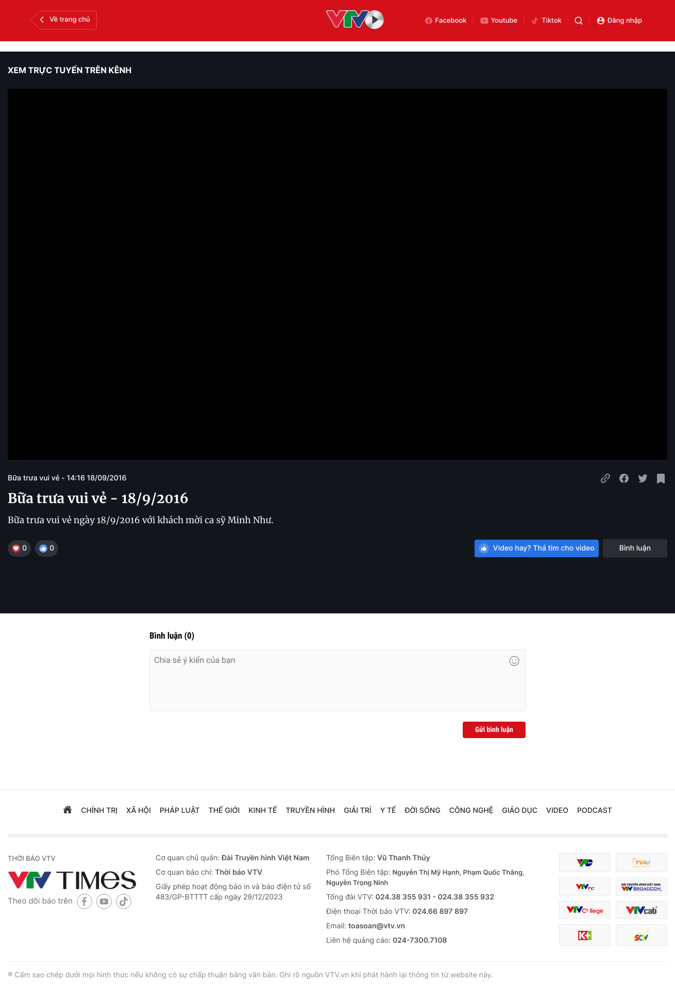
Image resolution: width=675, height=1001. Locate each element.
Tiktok (546, 20)
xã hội (138, 810)
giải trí (357, 810)
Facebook (445, 20)
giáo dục (519, 810)
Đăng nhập (619, 20)
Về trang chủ (63, 19)
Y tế (388, 810)
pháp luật (180, 810)
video (557, 810)
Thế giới (224, 810)
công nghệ (471, 810)
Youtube (499, 20)
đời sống (423, 810)
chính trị (99, 810)
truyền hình (310, 810)
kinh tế (262, 810)
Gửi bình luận (494, 730)
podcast (594, 810)
